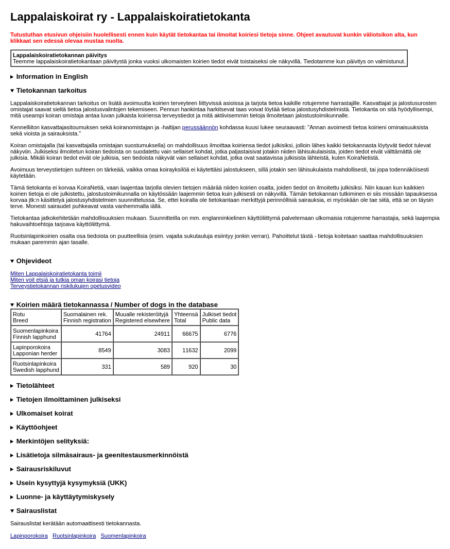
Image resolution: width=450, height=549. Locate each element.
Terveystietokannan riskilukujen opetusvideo (65, 286)
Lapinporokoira (29, 536)
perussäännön (200, 127)
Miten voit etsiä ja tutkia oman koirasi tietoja (64, 280)
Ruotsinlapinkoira (74, 536)
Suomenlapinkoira (123, 536)
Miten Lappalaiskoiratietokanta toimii (55, 273)
